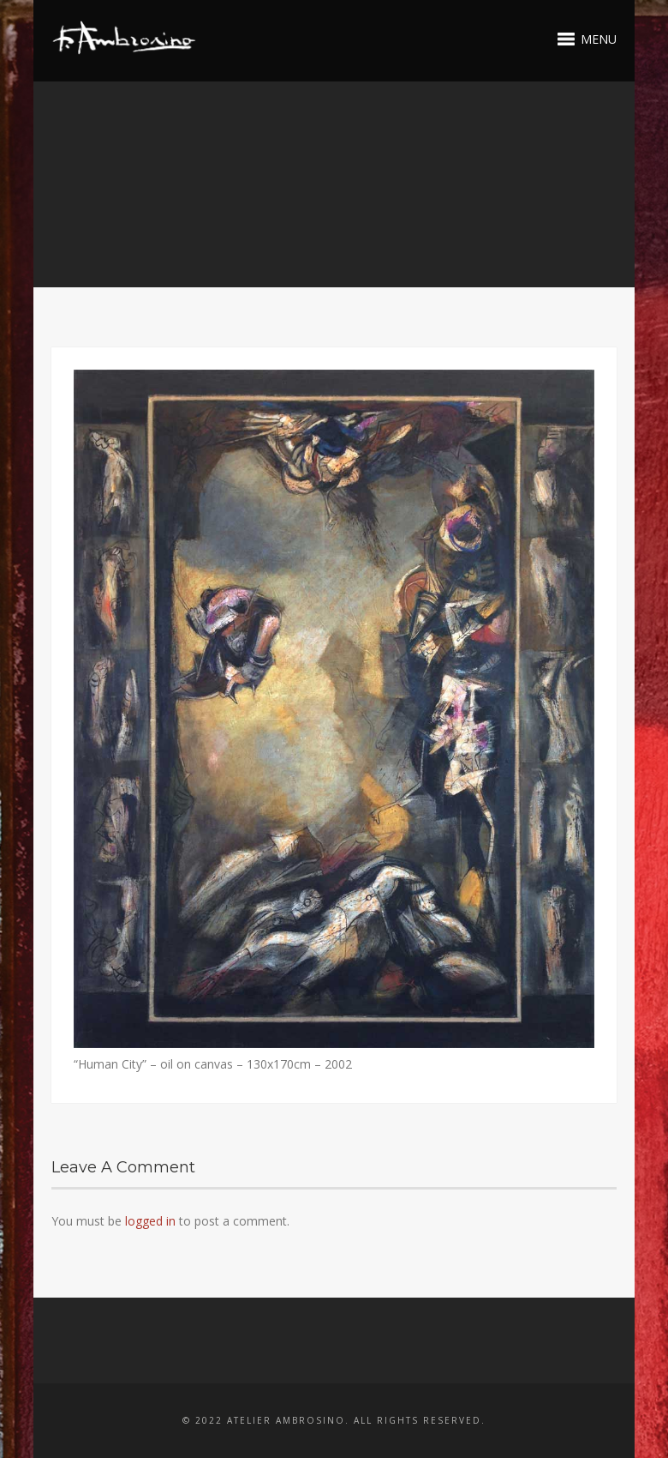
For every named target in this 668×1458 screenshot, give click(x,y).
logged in (150, 1221)
